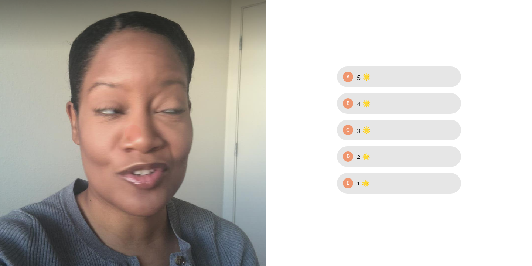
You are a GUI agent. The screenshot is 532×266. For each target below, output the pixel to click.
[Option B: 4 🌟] (399, 103)
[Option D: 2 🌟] (399, 156)
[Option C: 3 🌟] (399, 130)
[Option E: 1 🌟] (399, 183)
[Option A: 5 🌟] (399, 76)
